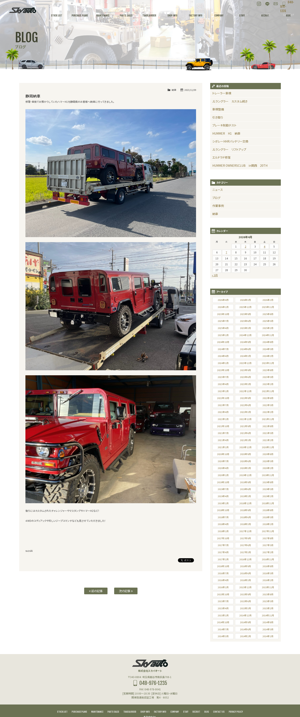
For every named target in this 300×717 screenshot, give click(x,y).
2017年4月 (223, 545)
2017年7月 (223, 537)
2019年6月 (245, 481)
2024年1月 (223, 355)
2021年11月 (268, 411)
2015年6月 (245, 594)
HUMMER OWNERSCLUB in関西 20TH (235, 160)
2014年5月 (267, 622)
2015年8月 (267, 587)
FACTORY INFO (160, 704)
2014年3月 (223, 629)
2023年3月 (245, 376)
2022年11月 (268, 383)
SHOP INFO (145, 704)
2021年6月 (245, 425)
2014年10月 (223, 615)
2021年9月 (245, 418)
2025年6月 (245, 313)
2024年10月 (223, 334)
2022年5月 (267, 397)
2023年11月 (268, 355)
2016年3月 (245, 572)
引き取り (216, 115)
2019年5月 (267, 481)
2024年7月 (223, 341)
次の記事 (126, 591)
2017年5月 (267, 537)
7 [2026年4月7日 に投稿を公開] (226, 245)
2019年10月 (223, 475)
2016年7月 (223, 566)
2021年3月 (245, 432)
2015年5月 (267, 594)
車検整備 (217, 108)
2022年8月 (267, 390)
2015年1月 (223, 608)
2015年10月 (223, 587)
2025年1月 (223, 327)
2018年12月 (245, 496)
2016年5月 (267, 566)
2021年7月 (223, 425)
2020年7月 (223, 453)
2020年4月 (223, 460)
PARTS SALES (113, 704)
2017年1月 (223, 552)
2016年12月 (245, 552)
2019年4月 (223, 489)
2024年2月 (267, 348)
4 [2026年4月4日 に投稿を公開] (264, 239)
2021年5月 (267, 425)
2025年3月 (245, 320)
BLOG (206, 704)
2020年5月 (267, 453)
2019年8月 (267, 475)
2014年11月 (268, 608)
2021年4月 (223, 432)
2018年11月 (268, 496)
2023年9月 (245, 362)
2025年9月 (245, 306)
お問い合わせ (266, 4)
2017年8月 (267, 531)
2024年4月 (223, 348)
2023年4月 (223, 376)
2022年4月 (223, 404)
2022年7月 (223, 397)
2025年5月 (267, 313)
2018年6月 (245, 510)
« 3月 (215, 268)
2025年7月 (223, 313)
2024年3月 (245, 348)
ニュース (216, 184)
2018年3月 (245, 516)
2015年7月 (223, 594)
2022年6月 (245, 397)
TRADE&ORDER (129, 704)
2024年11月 (268, 327)
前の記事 (96, 591)
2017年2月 (267, 545)
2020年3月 (245, 460)
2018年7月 (223, 510)
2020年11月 (268, 440)
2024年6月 (245, 341)
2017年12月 (245, 524)
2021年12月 (245, 411)
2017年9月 (245, 531)
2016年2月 (267, 572)
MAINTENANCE (97, 704)
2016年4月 (223, 572)
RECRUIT (196, 704)
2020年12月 (245, 440)
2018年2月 (267, 516)
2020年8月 (267, 446)
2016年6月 (245, 566)
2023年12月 (245, 355)
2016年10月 (223, 559)
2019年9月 (245, 475)
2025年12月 (245, 299)
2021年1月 (223, 440)
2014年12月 (245, 608)
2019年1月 (223, 496)
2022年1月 (223, 411)
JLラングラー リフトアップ (226, 145)
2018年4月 (223, 516)
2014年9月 (245, 615)
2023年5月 (267, 369)
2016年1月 (223, 580)
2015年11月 (268, 580)
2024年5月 (267, 341)
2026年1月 (223, 299)
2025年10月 (223, 306)
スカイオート (22, 10)
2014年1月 (267, 629)
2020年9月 (245, 446)
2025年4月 (223, 320)
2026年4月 (223, 292)
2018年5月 (267, 510)
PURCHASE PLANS (79, 704)
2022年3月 (245, 404)
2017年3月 (245, 545)
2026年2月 (267, 292)
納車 (174, 89)
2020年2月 (267, 460)
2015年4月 (223, 601)
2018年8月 (267, 502)
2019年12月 (245, 467)
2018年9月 (245, 502)
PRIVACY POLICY (236, 704)
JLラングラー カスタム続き (227, 100)
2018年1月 (223, 524)
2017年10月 (223, 531)
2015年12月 (245, 580)
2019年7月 (223, 481)
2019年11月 (268, 467)
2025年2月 (267, 320)
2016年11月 (268, 552)
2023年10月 (223, 362)
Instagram (250, 4)
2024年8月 (267, 334)
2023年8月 (267, 362)
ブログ (215, 192)
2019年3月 (245, 489)
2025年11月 (268, 299)
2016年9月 (245, 559)
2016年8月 (267, 559)
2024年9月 (245, 334)
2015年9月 (245, 587)
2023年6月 (245, 369)
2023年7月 (223, 369)
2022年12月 (245, 383)
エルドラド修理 (220, 153)
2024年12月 (245, 327)
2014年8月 (267, 615)
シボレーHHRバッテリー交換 (227, 138)
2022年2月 (267, 404)
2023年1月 (223, 383)
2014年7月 (223, 622)
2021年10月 (223, 418)
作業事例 (217, 199)
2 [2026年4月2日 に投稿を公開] (245, 239)
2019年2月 (267, 489)
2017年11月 (268, 524)
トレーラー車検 (220, 93)
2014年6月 (245, 622)
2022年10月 (223, 390)
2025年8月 (267, 306)
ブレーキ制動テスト (222, 123)
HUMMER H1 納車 (224, 130)
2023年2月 (267, 376)
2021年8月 (267, 418)
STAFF (185, 704)
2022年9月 (245, 390)
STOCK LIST (62, 704)
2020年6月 (245, 453)
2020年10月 (223, 446)
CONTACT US (219, 704)
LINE (258, 4)
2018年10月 (223, 502)
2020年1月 (223, 467)
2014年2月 (245, 629)
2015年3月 (245, 601)
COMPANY (174, 704)
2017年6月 (245, 537)
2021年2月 (267, 432)
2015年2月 (267, 601)
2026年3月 (245, 292)
